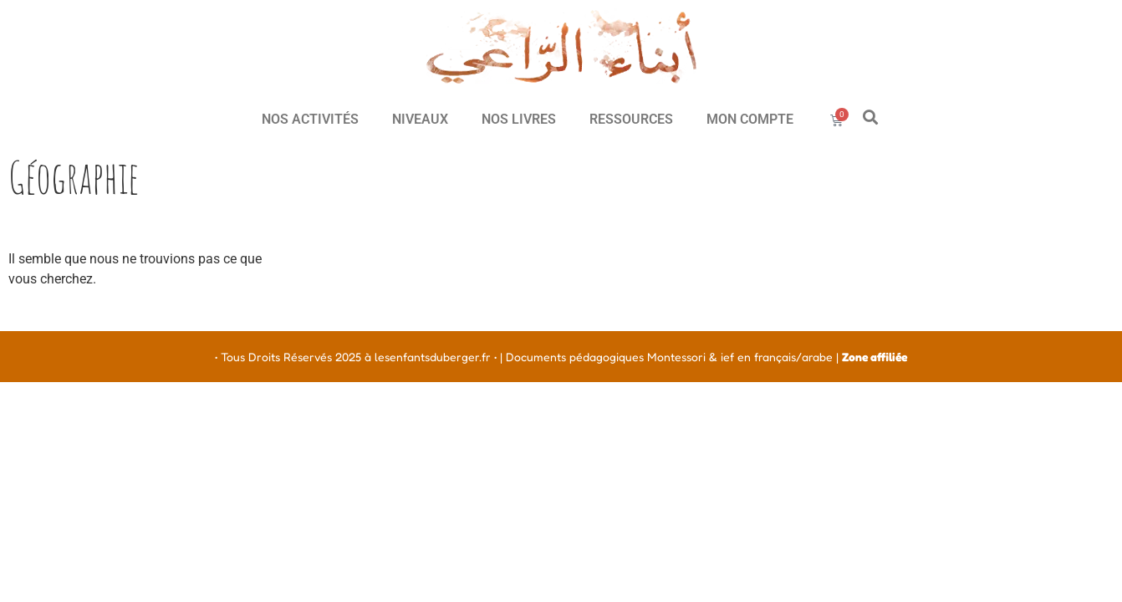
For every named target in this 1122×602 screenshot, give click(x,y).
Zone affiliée (874, 356)
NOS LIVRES (519, 119)
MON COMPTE (749, 119)
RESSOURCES (631, 119)
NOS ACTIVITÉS (310, 119)
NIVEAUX (420, 119)
